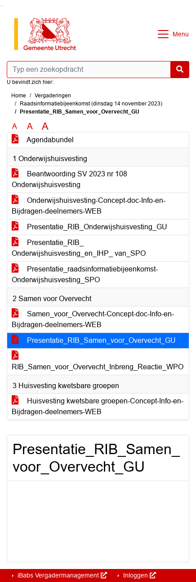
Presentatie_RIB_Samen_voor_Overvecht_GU (94, 340)
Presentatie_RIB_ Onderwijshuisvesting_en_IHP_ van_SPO (79, 248)
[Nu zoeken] (179, 69)
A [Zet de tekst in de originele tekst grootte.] (14, 126)
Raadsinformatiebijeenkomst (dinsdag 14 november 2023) (91, 104)
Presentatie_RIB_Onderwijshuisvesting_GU (89, 227)
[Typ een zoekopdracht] (98, 69)
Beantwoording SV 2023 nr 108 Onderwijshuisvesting (69, 179)
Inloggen (138, 575)
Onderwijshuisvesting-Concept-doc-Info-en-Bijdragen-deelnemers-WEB (88, 206)
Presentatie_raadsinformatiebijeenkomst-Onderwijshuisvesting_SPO (85, 274)
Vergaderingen (53, 95)
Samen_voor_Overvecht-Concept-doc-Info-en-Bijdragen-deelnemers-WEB (93, 319)
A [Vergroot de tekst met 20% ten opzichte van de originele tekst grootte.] (30, 126)
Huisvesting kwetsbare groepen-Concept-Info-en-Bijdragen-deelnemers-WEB (97, 406)
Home (18, 95)
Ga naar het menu (2, 5)
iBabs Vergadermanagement (61, 575)
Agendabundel (43, 140)
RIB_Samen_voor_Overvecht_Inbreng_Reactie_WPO (97, 361)
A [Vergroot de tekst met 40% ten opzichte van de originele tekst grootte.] (45, 126)
